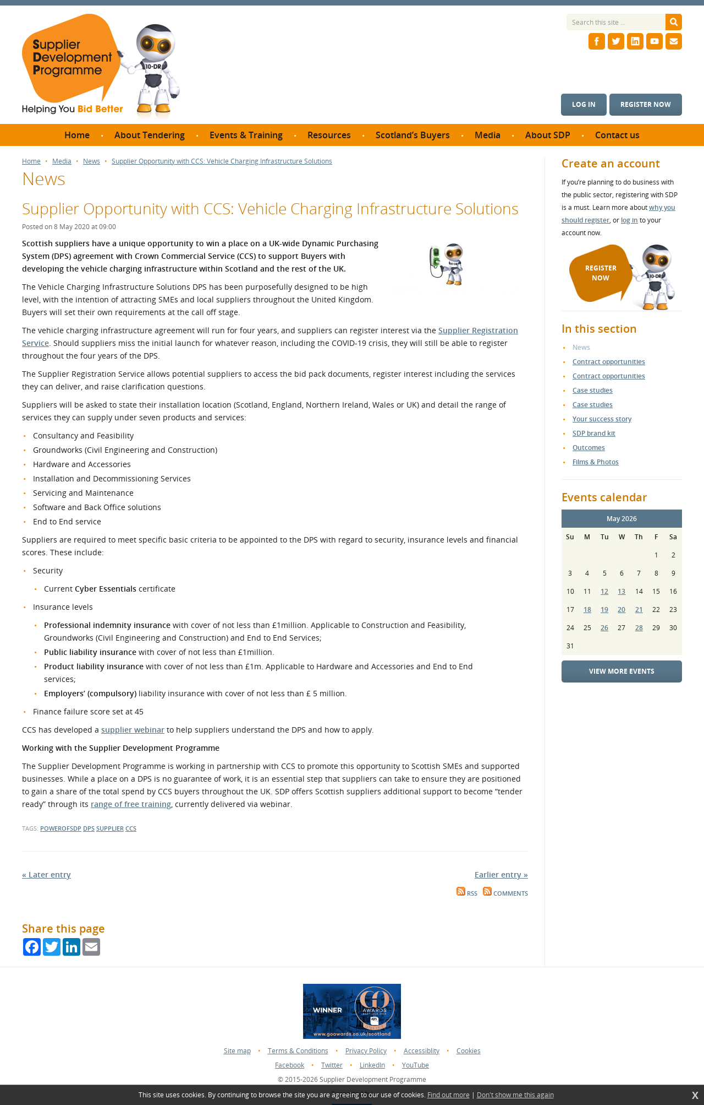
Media (62, 161)
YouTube (415, 1065)
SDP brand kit (594, 433)
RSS (467, 893)
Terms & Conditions (298, 1050)
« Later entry (46, 874)
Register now (645, 104)
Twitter (332, 1065)
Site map (237, 1050)
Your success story (602, 419)
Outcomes (589, 447)
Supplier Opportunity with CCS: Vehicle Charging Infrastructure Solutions (222, 161)
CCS (130, 828)
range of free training (131, 804)
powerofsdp (60, 828)
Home (31, 161)
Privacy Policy (366, 1050)
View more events (621, 671)
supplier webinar (132, 729)
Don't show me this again (515, 1095)
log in (629, 220)
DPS (89, 828)
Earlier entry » (501, 874)
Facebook (289, 1065)
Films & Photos (596, 462)
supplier (110, 828)
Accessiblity (421, 1050)
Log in (584, 104)
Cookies (469, 1050)
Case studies (593, 390)
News (91, 161)
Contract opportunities (609, 361)
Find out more (448, 1095)
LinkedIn (372, 1065)
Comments (505, 893)
